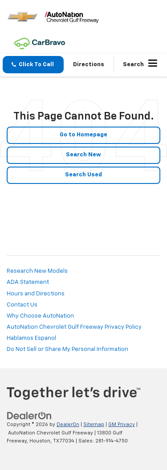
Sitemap (93, 424)
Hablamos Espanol (31, 338)
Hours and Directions (36, 294)
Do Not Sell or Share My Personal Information (67, 349)
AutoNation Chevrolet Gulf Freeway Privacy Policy (74, 327)
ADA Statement (28, 282)
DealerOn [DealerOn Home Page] (68, 424)
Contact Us (22, 305)
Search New (83, 155)
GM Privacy (121, 424)
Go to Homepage (83, 135)
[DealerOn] (29, 416)
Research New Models (37, 271)
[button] (33, 64)
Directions (88, 65)
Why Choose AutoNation (40, 316)
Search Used (83, 175)
